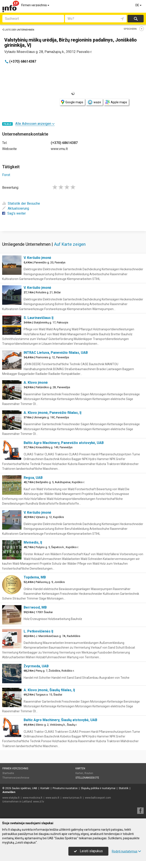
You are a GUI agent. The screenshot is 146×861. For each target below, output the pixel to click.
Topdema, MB (35, 577)
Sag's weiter (14, 213)
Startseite (8, 773)
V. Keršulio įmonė (37, 258)
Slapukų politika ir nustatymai (98, 788)
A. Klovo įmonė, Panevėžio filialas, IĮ (52, 413)
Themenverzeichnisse (15, 777)
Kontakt (44, 788)
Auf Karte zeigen (70, 244)
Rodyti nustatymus (126, 851)
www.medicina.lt (32, 797)
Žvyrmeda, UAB (36, 666)
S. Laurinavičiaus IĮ (39, 318)
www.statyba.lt (11, 797)
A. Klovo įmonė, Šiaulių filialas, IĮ (49, 690)
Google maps (72, 102)
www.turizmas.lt (72, 797)
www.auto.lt (52, 797)
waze (94, 102)
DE (138, 5)
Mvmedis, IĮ (33, 542)
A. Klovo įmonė (36, 382)
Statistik (123, 788)
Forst (6, 175)
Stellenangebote (87, 777)
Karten (80, 768)
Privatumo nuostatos (65, 788)
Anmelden (8, 792)
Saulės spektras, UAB (24, 788)
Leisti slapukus (88, 851)
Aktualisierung (15, 208)
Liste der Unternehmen (18, 29)
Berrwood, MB (35, 607)
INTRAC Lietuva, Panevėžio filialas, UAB (56, 353)
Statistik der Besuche (21, 203)
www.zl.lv (38, 801)
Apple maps (116, 102)
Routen (89, 773)
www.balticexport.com (98, 797)
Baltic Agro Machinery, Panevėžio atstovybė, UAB (64, 443)
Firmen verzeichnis (35, 5)
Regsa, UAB (33, 478)
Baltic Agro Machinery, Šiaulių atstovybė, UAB (60, 720)
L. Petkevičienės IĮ (38, 631)
